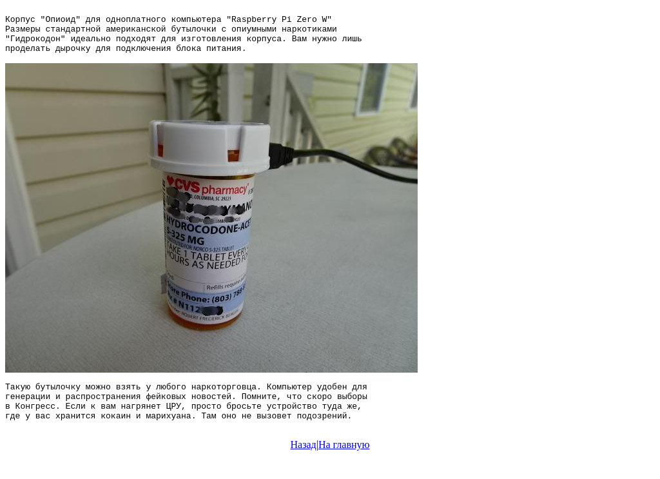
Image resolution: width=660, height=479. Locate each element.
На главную (344, 467)
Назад (303, 467)
